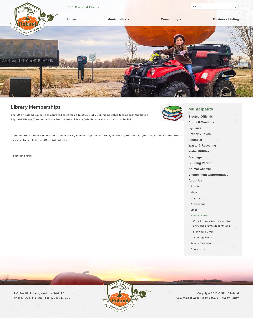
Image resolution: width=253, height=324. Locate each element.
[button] (234, 6)
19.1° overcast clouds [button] (83, 7)
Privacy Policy (229, 304)
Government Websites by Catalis (197, 304)
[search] (214, 6)
